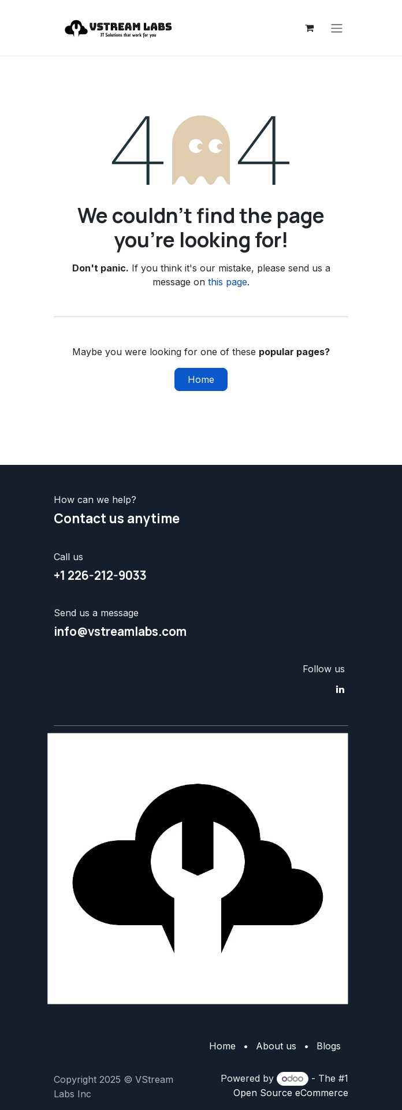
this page (227, 282)
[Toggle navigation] (336, 28)
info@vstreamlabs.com (120, 631)
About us (276, 1046)
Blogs (329, 1046)
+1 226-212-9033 (100, 575)
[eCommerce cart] (309, 27)
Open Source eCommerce (290, 1092)
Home (201, 379)
